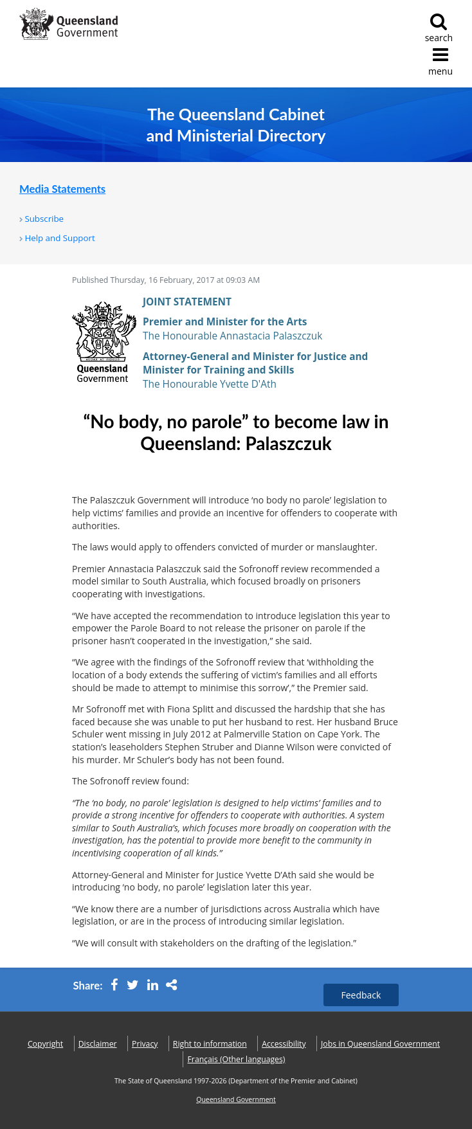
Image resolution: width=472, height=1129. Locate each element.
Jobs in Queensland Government (380, 1043)
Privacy (145, 1043)
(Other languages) (237, 1059)
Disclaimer (97, 1043)
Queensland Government (236, 1099)
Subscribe (44, 218)
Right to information (210, 1043)
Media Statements (62, 189)
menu (440, 61)
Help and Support (59, 238)
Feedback (361, 995)
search (439, 28)
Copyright (45, 1043)
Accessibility (283, 1043)
